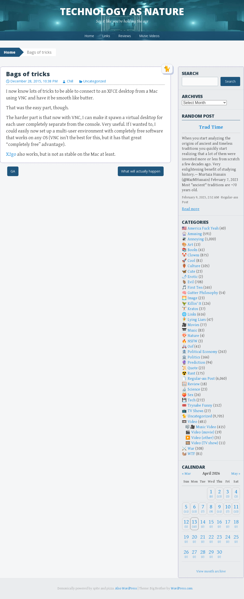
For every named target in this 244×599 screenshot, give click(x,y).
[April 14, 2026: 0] (202, 524)
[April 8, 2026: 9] (211, 509)
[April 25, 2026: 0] (236, 539)
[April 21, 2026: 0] (202, 539)
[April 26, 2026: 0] (186, 554)
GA (13, 171)
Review (194, 384)
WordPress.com (181, 588)
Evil (191, 282)
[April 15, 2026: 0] (211, 524)
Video (192, 422)
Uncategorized (94, 81)
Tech (192, 400)
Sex (190, 395)
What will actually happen (140, 171)
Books (192, 250)
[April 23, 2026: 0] (219, 539)
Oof (190, 346)
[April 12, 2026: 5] (186, 524)
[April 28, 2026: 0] (202, 554)
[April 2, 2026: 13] (219, 494)
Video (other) (202, 438)
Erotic (193, 277)
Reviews (124, 36)
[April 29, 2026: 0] (211, 554)
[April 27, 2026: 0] (194, 554)
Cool (191, 261)
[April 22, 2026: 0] (211, 539)
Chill (70, 81)
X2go (11, 154)
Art (190, 244)
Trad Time (211, 127)
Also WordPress (126, 588)
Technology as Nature (122, 11)
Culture (194, 266)
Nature (193, 336)
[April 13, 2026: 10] (194, 524)
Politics (194, 357)
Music (192, 330)
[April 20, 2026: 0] (194, 539)
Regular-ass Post (201, 378)
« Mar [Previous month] (186, 474)
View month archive (211, 571)
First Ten (195, 287)
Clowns (193, 255)
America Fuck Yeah (203, 228)
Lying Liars (197, 319)
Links (106, 36)
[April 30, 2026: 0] (219, 554)
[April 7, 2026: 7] (202, 509)
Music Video (206, 427)
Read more (190, 209)
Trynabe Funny (200, 405)
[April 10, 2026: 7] (227, 509)
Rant (191, 373)
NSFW (192, 341)
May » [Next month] (235, 474)
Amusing (195, 234)
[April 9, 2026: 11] (219, 509)
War (191, 448)
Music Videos (149, 36)
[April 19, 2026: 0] (186, 539)
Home (89, 36)
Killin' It (194, 303)
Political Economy (202, 352)
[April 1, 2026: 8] (211, 494)
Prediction (196, 362)
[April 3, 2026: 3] (227, 494)
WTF (191, 454)
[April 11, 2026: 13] (236, 509)
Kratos (193, 309)
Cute (191, 271)
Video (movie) (202, 432)
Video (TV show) (204, 443)
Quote (193, 368)
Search (190, 73)
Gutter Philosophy (203, 293)
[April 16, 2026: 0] (219, 524)
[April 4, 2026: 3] (236, 494)
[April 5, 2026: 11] (186, 509)
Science (194, 389)
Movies (193, 325)
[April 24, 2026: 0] (227, 539)
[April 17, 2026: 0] (227, 524)
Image (192, 298)
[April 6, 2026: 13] (194, 509)
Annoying (196, 239)
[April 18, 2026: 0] (236, 524)
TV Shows (195, 411)
